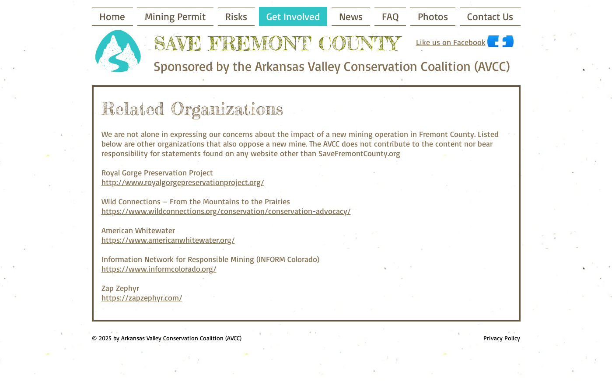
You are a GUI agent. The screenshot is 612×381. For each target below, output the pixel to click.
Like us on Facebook (451, 42)
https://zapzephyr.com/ (141, 297)
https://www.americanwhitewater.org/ (168, 240)
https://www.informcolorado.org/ (159, 268)
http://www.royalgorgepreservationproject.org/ (182, 182)
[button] (236, 16)
